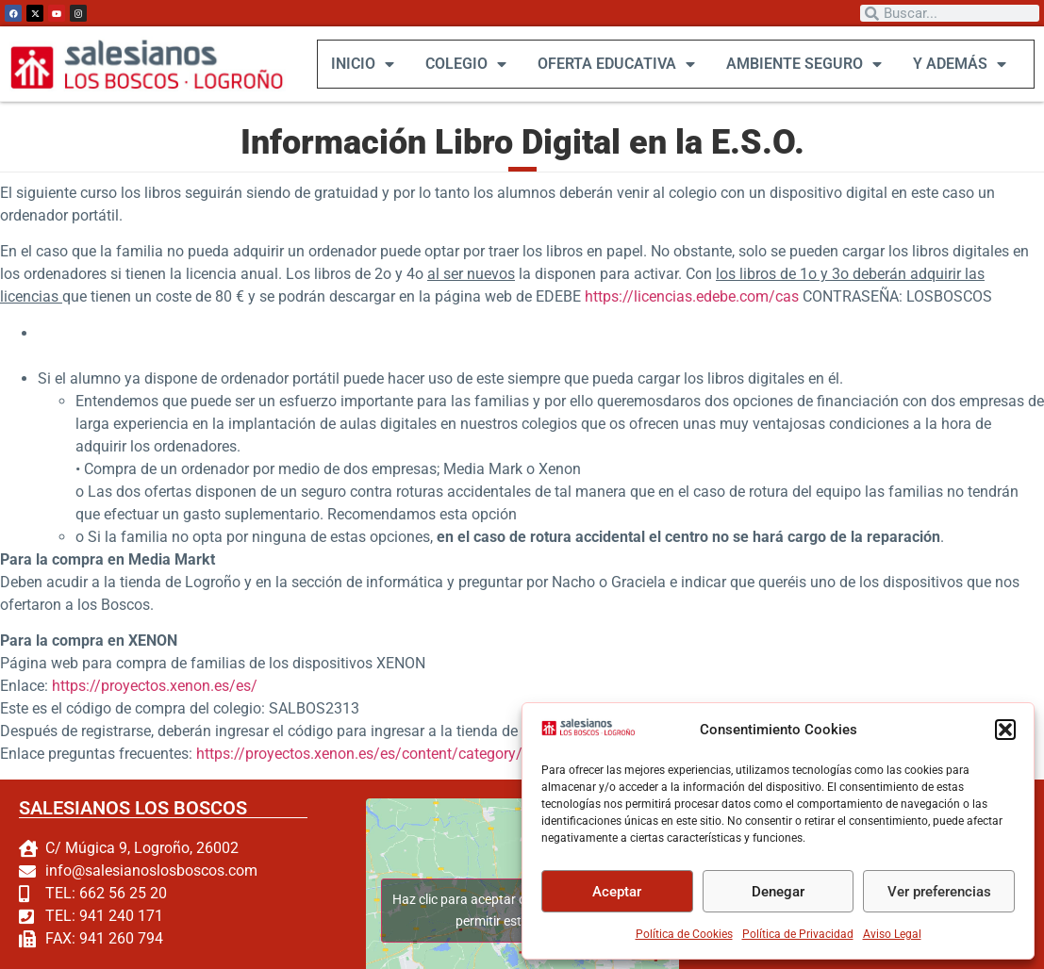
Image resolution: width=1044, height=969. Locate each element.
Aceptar (616, 891)
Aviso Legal (892, 934)
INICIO (361, 64)
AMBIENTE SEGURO (803, 64)
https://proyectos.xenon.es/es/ (154, 686)
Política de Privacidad (797, 934)
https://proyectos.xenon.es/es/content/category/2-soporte (390, 754)
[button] (1005, 729)
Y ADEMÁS (958, 64)
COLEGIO (464, 64)
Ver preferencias (939, 891)
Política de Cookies (684, 934)
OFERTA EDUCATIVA (615, 64)
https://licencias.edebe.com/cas (692, 296)
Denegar (778, 891)
